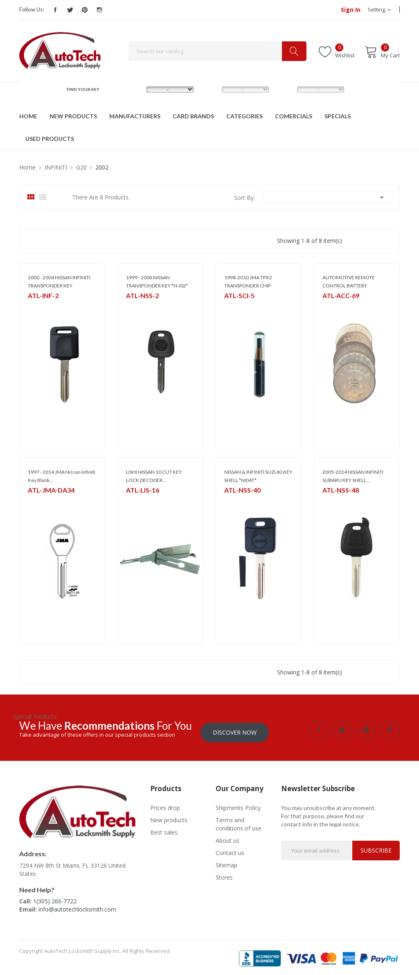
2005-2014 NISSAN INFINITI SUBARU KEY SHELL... (352, 476)
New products (168, 817)
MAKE (134, 89)
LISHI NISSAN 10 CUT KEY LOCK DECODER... (154, 476)
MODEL (211, 89)
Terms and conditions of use (238, 822)
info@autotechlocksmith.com (77, 907)
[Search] (217, 51)
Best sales (164, 830)
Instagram (99, 10)
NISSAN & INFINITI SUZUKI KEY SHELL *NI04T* (258, 476)
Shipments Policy (238, 805)
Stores (224, 875)
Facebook (55, 10)
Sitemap (226, 862)
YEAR (284, 89)
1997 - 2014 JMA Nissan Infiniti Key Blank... (61, 476)
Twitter (70, 10)
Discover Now (235, 730)
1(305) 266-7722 (55, 899)
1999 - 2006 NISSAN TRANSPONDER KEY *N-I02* (157, 281)
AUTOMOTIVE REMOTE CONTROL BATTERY (348, 281)
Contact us (230, 850)
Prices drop (165, 805)
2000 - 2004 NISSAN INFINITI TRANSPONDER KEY (59, 281)
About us (227, 838)
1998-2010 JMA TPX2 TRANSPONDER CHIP (248, 281)
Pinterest (84, 10)
